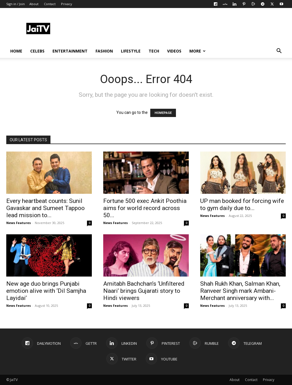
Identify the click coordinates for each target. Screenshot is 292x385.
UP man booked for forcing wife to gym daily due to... (242, 204)
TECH (154, 51)
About (33, 4)
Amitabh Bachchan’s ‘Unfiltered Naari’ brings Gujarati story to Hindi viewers (143, 290)
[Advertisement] (182, 28)
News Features (18, 223)
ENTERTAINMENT (70, 51)
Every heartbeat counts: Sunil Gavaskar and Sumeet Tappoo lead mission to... (45, 208)
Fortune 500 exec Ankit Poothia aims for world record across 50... (144, 208)
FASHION (104, 51)
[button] (279, 51)
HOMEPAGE (163, 113)
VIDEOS (174, 51)
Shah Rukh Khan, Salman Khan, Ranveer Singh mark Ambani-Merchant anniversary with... (240, 290)
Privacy (66, 4)
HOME (16, 51)
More (197, 51)
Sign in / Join (15, 4)
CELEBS (37, 51)
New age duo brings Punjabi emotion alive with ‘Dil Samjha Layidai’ (46, 290)
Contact (50, 4)
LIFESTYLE (131, 51)
